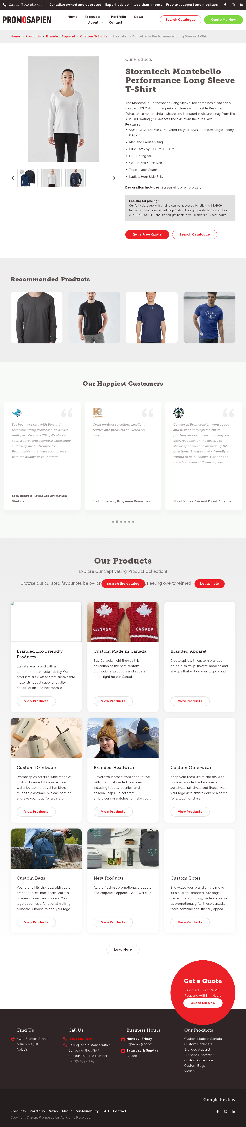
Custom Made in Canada (203, 1039)
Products (93, 17)
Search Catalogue (180, 19)
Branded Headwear (199, 1055)
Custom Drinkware (198, 1044)
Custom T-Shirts (93, 36)
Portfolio (118, 17)
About (93, 22)
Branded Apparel (60, 36)
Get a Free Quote (147, 234)
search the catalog (123, 583)
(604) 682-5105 (33, 5)
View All (190, 1071)
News (138, 17)
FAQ (106, 1111)
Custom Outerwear (198, 1060)
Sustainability (87, 1111)
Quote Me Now (223, 19)
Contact (115, 22)
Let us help (209, 583)
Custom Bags (194, 1065)
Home (73, 17)
